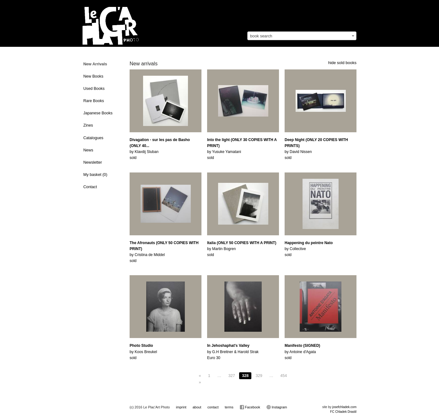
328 (245, 376)
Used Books (94, 88)
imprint (181, 407)
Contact (90, 187)
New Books (93, 76)
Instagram (276, 407)
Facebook (250, 407)
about (197, 407)
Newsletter (92, 162)
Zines (88, 125)
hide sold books (342, 62)
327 (231, 376)
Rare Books (93, 101)
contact (212, 407)
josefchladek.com (344, 407)
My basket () (95, 174)
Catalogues (93, 138)
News (88, 150)
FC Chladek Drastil (343, 411)
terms (229, 407)
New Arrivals (95, 64)
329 (259, 376)
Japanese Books (98, 113)
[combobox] (301, 35)
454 (283, 376)
